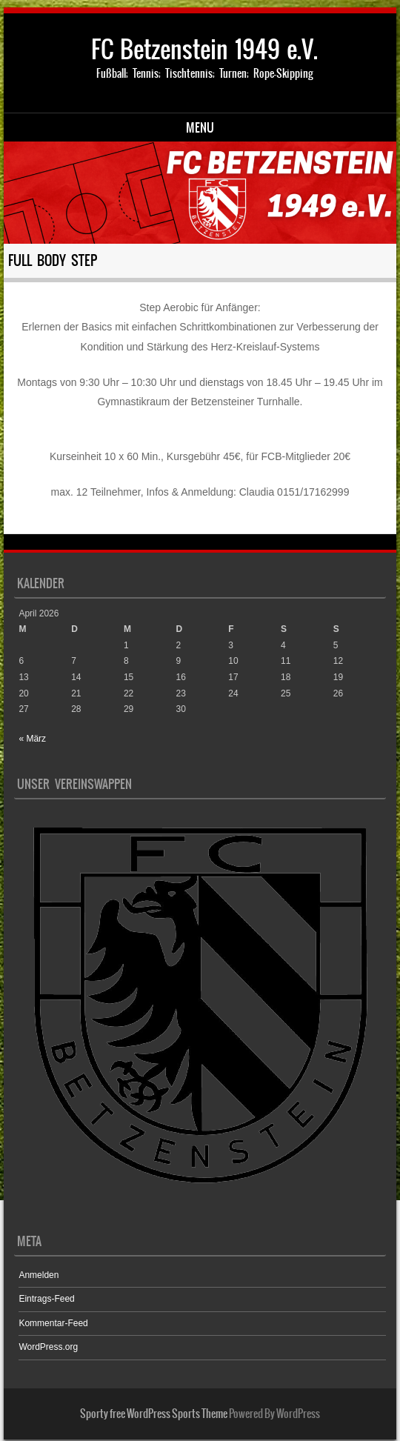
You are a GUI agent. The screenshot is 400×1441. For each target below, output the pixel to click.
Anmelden (39, 1275)
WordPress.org (48, 1347)
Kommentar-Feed (53, 1323)
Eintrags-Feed (46, 1299)
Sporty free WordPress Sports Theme (153, 1413)
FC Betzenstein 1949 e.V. (204, 49)
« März (32, 738)
